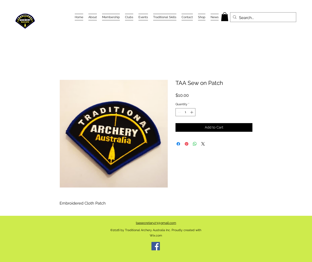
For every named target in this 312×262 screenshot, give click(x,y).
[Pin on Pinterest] (186, 143)
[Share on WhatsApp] (194, 143)
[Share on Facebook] (178, 143)
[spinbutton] (185, 112)
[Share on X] (203, 143)
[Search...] (263, 18)
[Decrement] (179, 112)
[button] (92, 17)
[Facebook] (155, 246)
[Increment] (192, 112)
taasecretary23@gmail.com (156, 223)
